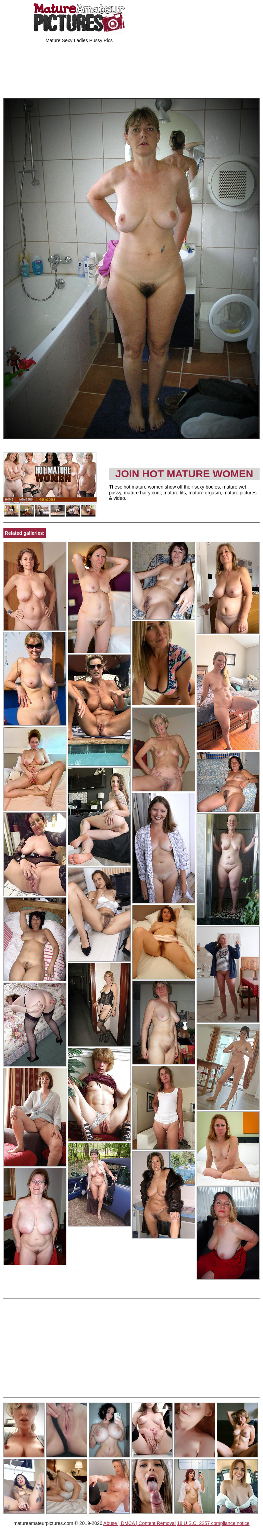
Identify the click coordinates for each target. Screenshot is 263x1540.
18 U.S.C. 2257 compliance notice (213, 1523)
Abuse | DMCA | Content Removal (139, 1523)
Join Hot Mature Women (184, 473)
